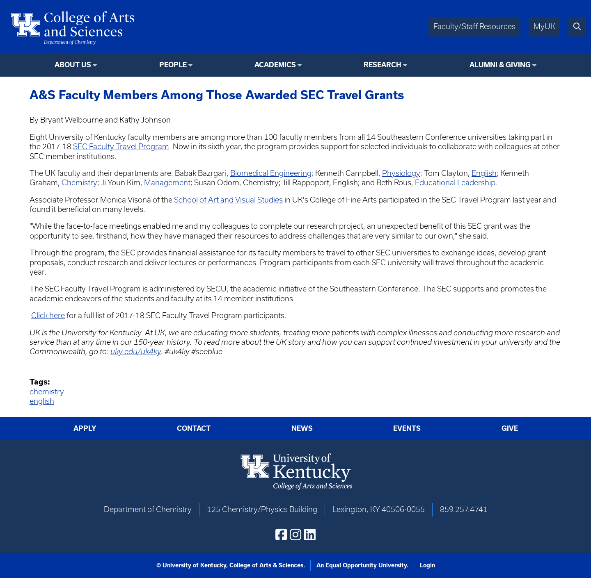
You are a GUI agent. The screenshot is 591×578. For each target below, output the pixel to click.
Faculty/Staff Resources (474, 26)
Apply (84, 428)
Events (407, 428)
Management (167, 182)
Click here (48, 315)
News (302, 428)
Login (427, 565)
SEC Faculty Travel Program (121, 146)
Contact (194, 428)
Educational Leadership (455, 182)
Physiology (401, 173)
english (42, 401)
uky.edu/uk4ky (135, 351)
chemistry (47, 391)
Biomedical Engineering (271, 173)
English (484, 173)
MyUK (544, 26)
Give (510, 428)
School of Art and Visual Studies (228, 200)
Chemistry (79, 182)
